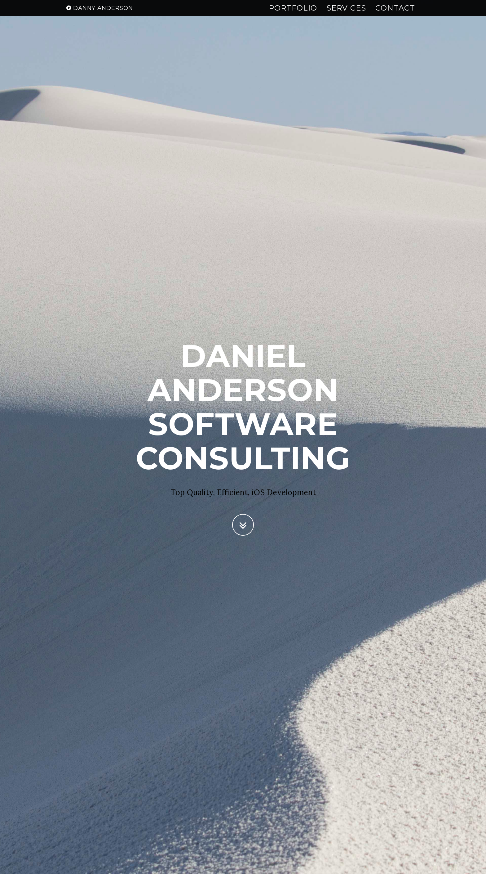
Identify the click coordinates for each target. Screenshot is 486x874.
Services (346, 13)
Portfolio (293, 13)
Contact (395, 13)
